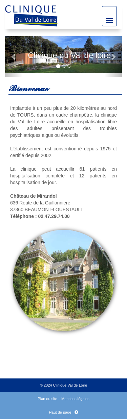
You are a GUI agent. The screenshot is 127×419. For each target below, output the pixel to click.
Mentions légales (75, 399)
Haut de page (61, 412)
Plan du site (47, 399)
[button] (14, 56)
